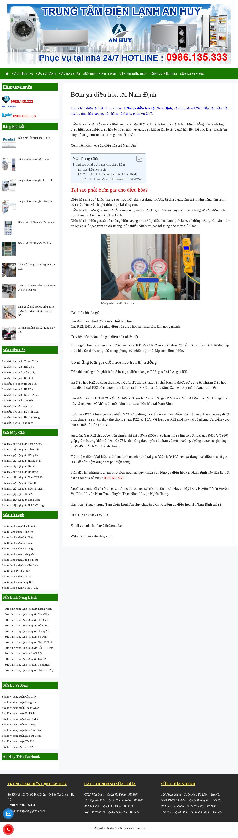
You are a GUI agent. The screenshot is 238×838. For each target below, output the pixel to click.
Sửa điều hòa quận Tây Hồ (17, 400)
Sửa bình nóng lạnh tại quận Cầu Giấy (27, 614)
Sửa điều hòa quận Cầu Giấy (18, 372)
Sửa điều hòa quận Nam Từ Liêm (21, 394)
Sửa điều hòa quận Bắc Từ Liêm (20, 411)
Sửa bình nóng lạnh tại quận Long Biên (27, 664)
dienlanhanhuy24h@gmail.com (104, 525)
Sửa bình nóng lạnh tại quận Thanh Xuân (28, 608)
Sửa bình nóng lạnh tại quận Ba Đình (26, 636)
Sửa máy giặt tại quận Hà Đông (20, 471)
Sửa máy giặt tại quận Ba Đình (19, 466)
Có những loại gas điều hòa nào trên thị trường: (115, 179)
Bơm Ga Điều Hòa (163, 73)
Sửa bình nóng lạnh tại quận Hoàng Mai (27, 631)
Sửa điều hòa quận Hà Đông (18, 389)
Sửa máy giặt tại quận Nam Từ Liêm (23, 477)
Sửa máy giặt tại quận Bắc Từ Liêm (22, 488)
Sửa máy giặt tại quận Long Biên (21, 499)
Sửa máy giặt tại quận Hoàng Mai (21, 460)
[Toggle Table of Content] (138, 159)
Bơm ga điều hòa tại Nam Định (99, 215)
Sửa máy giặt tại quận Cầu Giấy (20, 449)
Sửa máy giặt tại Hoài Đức (17, 494)
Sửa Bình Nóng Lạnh (99, 73)
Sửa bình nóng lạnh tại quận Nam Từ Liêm (29, 642)
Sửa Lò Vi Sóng (192, 73)
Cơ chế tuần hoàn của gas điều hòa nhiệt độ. (111, 174)
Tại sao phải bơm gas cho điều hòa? (100, 164)
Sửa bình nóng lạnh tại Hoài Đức (24, 653)
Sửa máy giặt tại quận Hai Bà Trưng (23, 505)
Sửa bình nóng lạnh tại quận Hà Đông (26, 619)
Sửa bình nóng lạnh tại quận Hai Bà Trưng (29, 670)
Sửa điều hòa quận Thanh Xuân (20, 361)
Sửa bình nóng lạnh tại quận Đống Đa (26, 625)
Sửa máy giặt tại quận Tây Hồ (19, 482)
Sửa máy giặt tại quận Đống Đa (20, 455)
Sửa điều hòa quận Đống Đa (18, 366)
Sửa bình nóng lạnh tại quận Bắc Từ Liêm (29, 647)
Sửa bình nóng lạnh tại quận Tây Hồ (25, 659)
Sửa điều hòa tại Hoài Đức (17, 406)
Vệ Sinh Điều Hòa (133, 73)
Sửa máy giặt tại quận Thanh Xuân (22, 443)
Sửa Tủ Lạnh (46, 73)
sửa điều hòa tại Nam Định (118, 145)
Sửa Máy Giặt (70, 73)
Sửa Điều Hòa (22, 73)
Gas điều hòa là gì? (94, 169)
